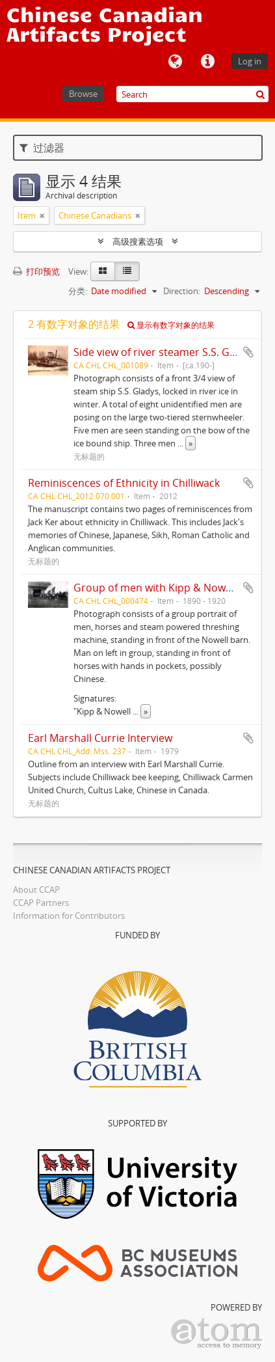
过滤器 (42, 148)
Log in (249, 61)
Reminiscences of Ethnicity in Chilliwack (124, 483)
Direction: (181, 291)
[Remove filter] (42, 215)
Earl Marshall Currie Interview (100, 738)
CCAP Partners (41, 902)
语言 (175, 62)
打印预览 (36, 271)
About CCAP (36, 889)
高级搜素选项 (138, 241)
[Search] (192, 94)
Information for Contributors (69, 915)
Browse (83, 94)
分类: (77, 291)
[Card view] (102, 271)
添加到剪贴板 (248, 352)
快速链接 (207, 62)
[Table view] (127, 271)
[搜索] (260, 94)
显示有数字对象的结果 (171, 325)
